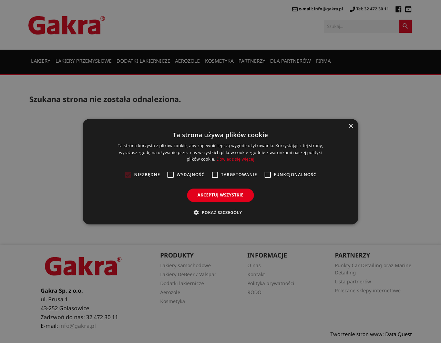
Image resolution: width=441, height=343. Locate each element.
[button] (220, 212)
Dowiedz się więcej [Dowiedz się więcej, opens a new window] (235, 159)
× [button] (350, 126)
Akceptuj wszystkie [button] (220, 195)
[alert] (220, 171)
